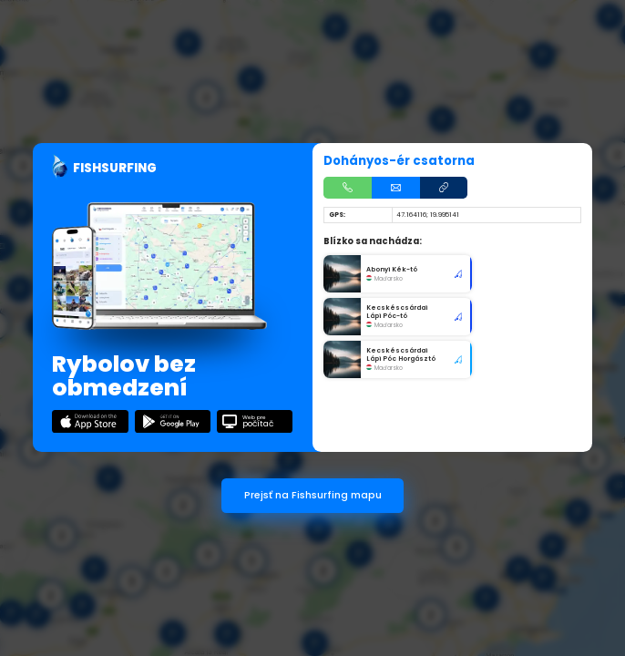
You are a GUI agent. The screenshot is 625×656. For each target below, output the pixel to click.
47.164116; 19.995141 (427, 215)
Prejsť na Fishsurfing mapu (313, 495)
